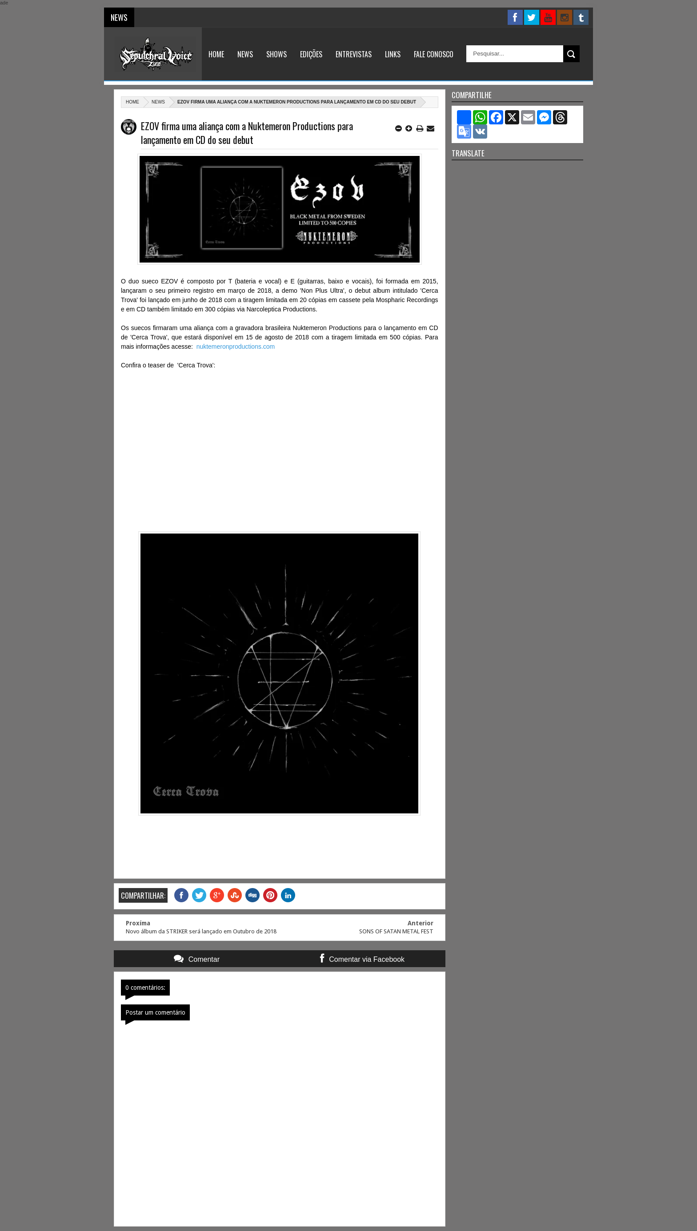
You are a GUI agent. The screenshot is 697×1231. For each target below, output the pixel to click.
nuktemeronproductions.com (235, 346)
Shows (276, 54)
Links (393, 54)
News (245, 54)
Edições (311, 54)
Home (216, 54)
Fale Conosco (433, 54)
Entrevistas (354, 54)
